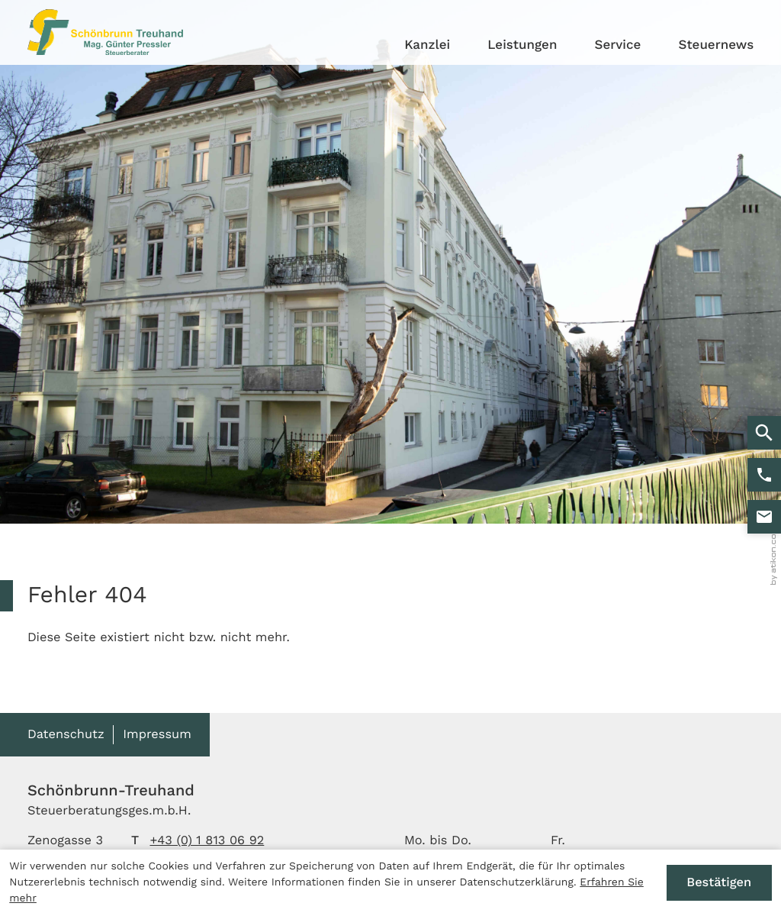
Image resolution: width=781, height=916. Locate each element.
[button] (764, 475)
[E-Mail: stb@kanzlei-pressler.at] (764, 517)
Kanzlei (427, 45)
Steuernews (716, 45)
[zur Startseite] (105, 32)
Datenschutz (65, 734)
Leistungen (522, 45)
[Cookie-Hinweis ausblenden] (719, 883)
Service (618, 45)
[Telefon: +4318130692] (206, 840)
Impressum (157, 734)
